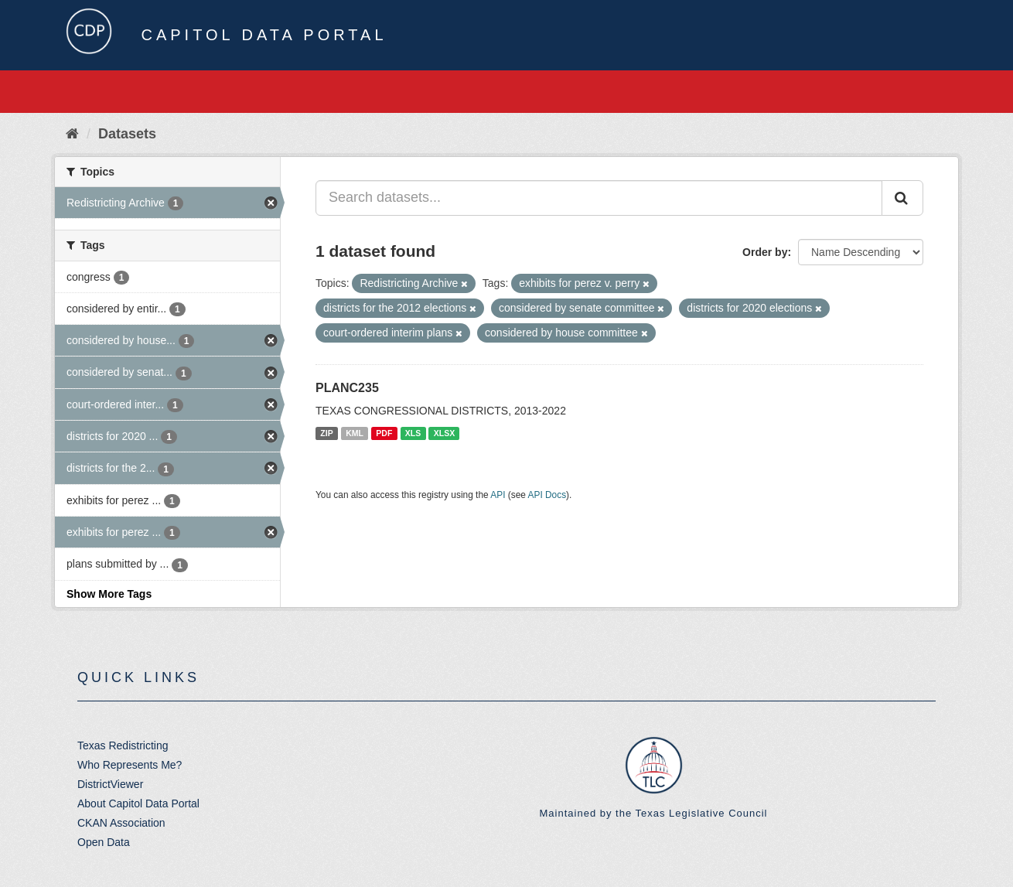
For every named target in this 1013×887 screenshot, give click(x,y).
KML (354, 433)
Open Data (103, 842)
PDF (384, 433)
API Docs (547, 495)
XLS (413, 433)
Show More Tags (109, 594)
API (497, 495)
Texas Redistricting (123, 745)
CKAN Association (121, 823)
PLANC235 (347, 387)
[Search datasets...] (598, 198)
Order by (764, 252)
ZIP (326, 433)
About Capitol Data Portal (138, 803)
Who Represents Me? (129, 765)
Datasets (127, 134)
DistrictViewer (110, 784)
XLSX (444, 433)
